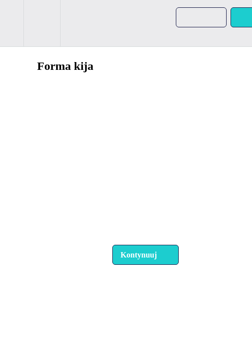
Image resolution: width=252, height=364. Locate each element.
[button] (11, 23)
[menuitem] (41, 23)
